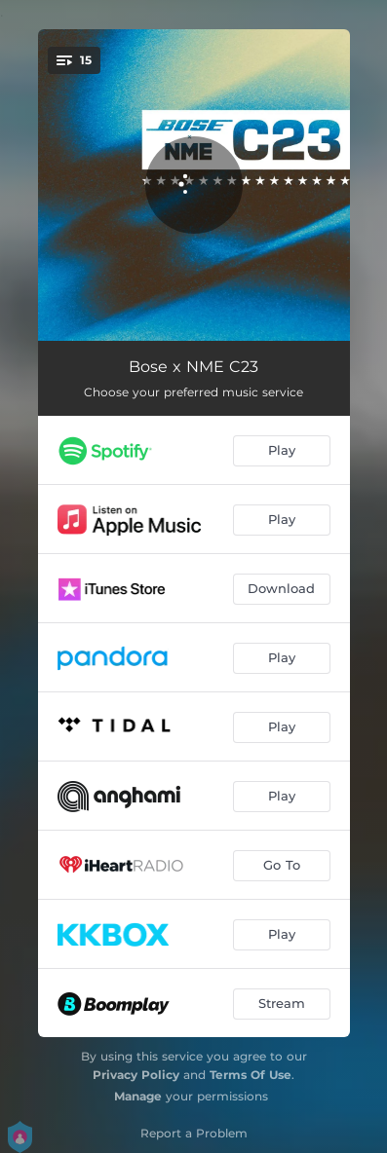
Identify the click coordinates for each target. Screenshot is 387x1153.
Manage (138, 1096)
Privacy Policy (136, 1074)
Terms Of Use (250, 1074)
